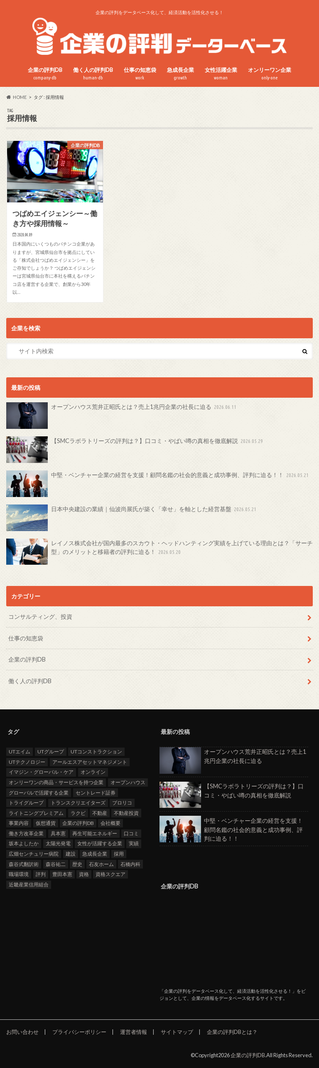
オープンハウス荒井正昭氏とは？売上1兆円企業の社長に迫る (122, 415)
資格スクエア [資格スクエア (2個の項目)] (110, 874)
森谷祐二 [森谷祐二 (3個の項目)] (56, 864)
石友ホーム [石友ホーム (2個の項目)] (101, 864)
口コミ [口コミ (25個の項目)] (131, 833)
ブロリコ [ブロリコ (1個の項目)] (122, 803)
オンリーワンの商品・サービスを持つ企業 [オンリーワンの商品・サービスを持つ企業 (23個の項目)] (56, 782)
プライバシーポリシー (79, 1032)
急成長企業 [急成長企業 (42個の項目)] (94, 854)
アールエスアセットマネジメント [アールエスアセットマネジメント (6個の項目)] (89, 761)
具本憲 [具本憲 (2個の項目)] (58, 833)
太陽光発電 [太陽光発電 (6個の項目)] (58, 843)
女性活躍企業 (221, 73)
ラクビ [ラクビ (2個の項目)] (78, 813)
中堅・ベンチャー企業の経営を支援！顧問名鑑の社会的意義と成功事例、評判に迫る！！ (158, 483)
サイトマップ (177, 1032)
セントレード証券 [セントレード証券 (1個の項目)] (95, 792)
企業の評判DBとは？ (232, 1032)
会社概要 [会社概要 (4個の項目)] (110, 823)
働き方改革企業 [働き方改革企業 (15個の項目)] (26, 833)
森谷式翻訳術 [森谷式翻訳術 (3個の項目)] (24, 864)
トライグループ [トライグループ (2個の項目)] (26, 803)
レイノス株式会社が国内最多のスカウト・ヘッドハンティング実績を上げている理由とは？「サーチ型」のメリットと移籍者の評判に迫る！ (159, 552)
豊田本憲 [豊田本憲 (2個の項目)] (62, 874)
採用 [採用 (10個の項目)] (119, 854)
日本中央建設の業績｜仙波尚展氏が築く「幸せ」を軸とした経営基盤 (132, 517)
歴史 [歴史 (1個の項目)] (77, 864)
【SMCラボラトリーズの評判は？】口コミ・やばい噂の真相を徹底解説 (135, 449)
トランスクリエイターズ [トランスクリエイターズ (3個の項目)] (78, 803)
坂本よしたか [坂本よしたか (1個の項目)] (24, 843)
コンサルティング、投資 (40, 616)
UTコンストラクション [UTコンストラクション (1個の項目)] (96, 751)
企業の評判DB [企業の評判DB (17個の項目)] (78, 823)
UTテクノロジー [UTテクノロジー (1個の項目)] (27, 761)
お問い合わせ (22, 1032)
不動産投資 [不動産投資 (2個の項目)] (126, 813)
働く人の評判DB (93, 73)
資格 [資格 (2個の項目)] (84, 874)
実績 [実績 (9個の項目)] (134, 843)
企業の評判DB (45, 73)
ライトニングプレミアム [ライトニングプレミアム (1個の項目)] (36, 813)
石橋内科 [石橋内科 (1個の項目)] (130, 864)
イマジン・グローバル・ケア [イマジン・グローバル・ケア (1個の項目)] (41, 772)
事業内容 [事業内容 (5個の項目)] (19, 823)
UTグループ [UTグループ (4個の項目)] (50, 751)
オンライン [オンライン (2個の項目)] (93, 772)
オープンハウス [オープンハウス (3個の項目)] (127, 782)
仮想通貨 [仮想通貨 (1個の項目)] (46, 823)
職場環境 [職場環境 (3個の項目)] (19, 874)
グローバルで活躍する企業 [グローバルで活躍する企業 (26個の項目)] (39, 792)
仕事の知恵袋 (140, 73)
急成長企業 (180, 73)
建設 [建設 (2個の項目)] (71, 854)
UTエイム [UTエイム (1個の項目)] (19, 751)
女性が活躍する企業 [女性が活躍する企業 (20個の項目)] (99, 843)
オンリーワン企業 (269, 73)
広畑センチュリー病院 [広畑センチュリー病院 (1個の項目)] (34, 854)
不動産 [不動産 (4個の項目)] (99, 813)
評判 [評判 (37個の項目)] (41, 874)
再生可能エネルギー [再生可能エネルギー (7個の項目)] (94, 833)
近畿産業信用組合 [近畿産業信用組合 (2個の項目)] (29, 884)
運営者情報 (133, 1032)
